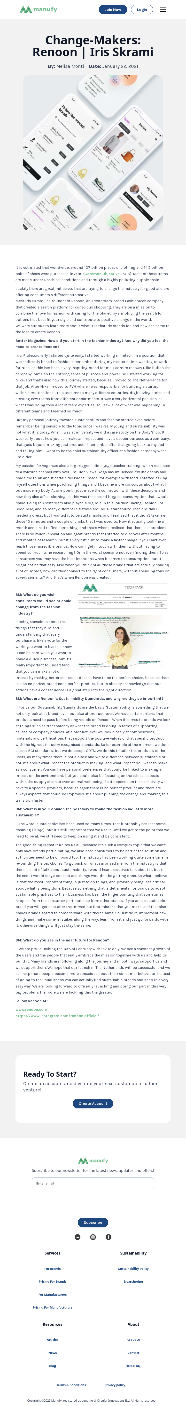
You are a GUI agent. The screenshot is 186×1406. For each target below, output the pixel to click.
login (142, 9)
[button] (162, 10)
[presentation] (93, 1202)
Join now (113, 9)
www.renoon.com (31, 1009)
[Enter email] (93, 1183)
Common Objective (102, 273)
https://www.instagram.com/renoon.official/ (57, 1015)
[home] (38, 9)
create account (93, 1103)
